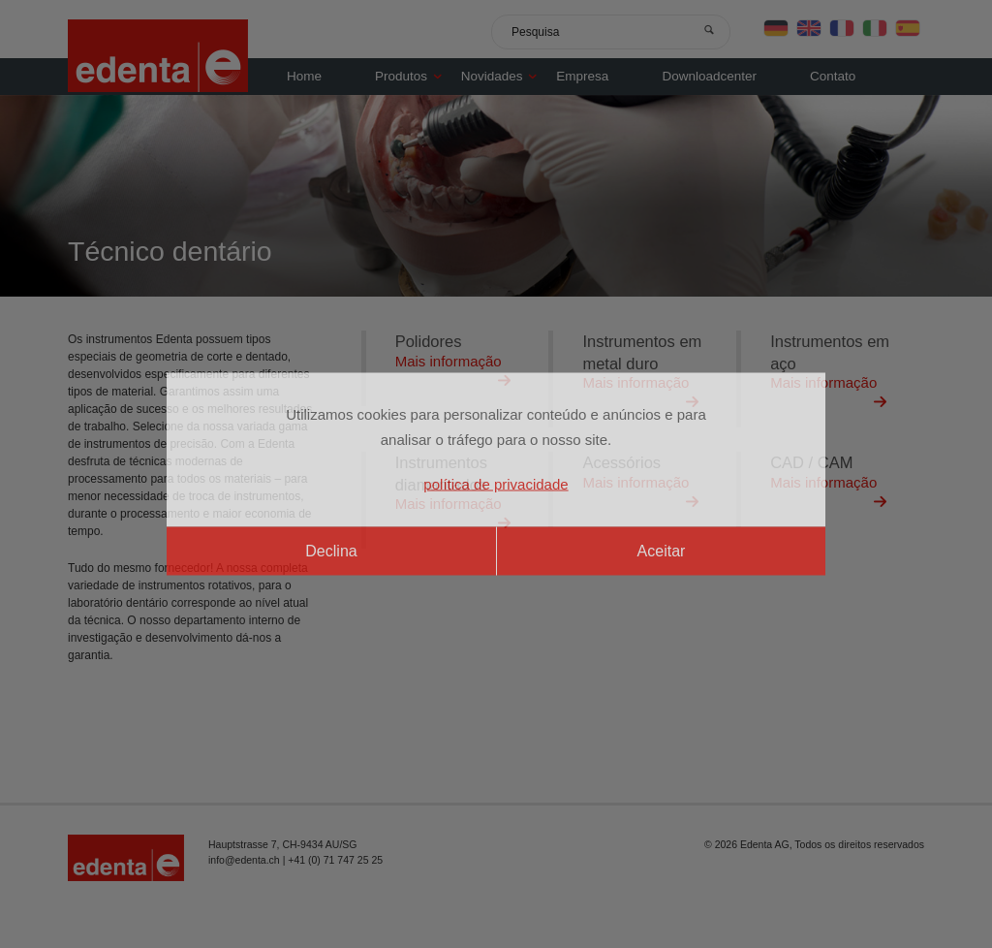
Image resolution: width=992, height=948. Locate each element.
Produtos (413, 76)
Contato (832, 76)
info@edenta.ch (244, 860)
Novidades (504, 76)
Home (304, 76)
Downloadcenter (709, 76)
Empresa (582, 76)
